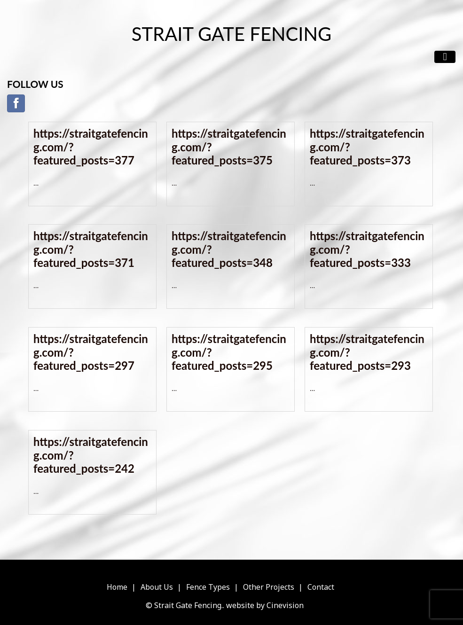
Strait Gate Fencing (231, 34)
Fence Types (208, 587)
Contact (320, 587)
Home (117, 587)
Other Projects (268, 587)
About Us (157, 587)
